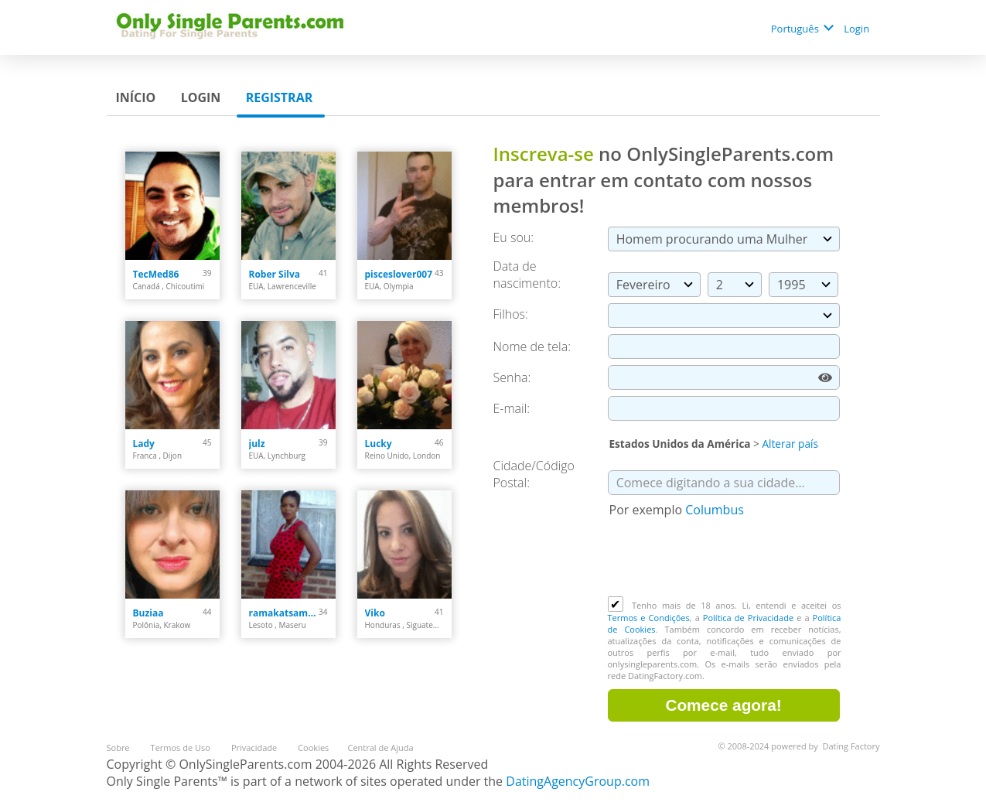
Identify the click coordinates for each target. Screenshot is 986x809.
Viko (375, 613)
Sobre (119, 747)
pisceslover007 (399, 274)
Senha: (513, 377)
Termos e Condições (649, 617)
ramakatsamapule (284, 613)
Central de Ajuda (380, 747)
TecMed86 (156, 274)
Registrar (281, 97)
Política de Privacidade (748, 617)
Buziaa (148, 613)
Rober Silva (275, 274)
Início (137, 97)
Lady (144, 443)
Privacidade (255, 747)
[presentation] (725, 558)
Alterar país (789, 443)
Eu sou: (513, 237)
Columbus (714, 509)
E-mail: (512, 408)
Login (858, 29)
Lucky (378, 443)
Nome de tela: (534, 346)
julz (257, 443)
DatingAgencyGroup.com (578, 781)
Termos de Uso (182, 747)
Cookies (313, 747)
